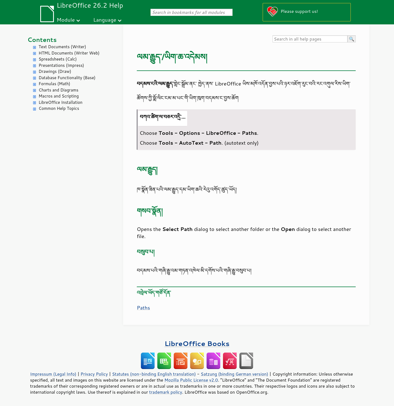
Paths (143, 307)
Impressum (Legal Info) (53, 374)
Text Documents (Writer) (62, 47)
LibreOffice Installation (60, 102)
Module (66, 19)
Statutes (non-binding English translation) (154, 374)
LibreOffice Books (197, 343)
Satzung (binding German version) (234, 374)
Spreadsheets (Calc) (58, 59)
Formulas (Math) (54, 84)
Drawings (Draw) (55, 71)
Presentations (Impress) (61, 65)
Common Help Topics (59, 108)
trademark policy (165, 392)
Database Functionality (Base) (67, 78)
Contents (42, 39)
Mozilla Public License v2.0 (191, 380)
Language (104, 19)
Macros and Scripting (59, 96)
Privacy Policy (94, 374)
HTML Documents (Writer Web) (69, 53)
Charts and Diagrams (58, 90)
